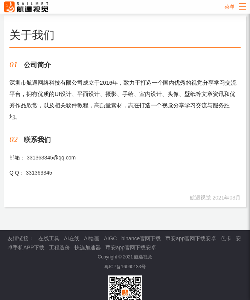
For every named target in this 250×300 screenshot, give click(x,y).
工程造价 (59, 247)
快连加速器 (88, 247)
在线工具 (48, 238)
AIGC (110, 238)
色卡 (226, 238)
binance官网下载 (141, 238)
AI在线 (71, 238)
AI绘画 (91, 238)
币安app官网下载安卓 (190, 238)
